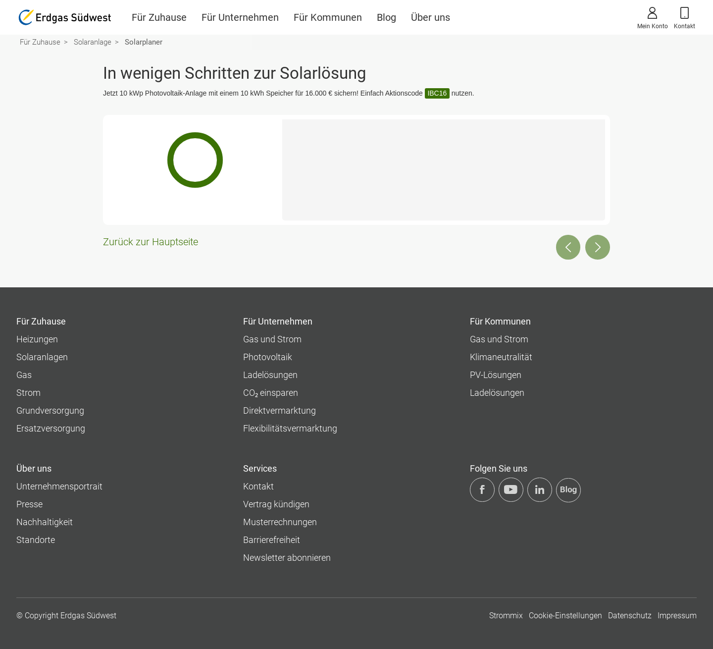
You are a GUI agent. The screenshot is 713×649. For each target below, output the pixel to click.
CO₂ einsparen (270, 392)
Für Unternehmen (240, 17)
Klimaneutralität (501, 357)
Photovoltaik (267, 357)
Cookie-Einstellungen (565, 615)
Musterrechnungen (280, 522)
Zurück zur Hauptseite (150, 242)
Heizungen (37, 339)
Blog (386, 17)
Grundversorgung (50, 410)
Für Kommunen (328, 17)
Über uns (430, 17)
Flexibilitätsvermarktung (290, 428)
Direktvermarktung (279, 410)
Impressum (677, 615)
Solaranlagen (42, 357)
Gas (24, 375)
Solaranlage (92, 42)
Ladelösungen (270, 375)
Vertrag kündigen (276, 504)
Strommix (506, 615)
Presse (29, 504)
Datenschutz (630, 615)
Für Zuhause (159, 17)
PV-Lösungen (495, 375)
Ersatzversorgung (50, 428)
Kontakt (684, 17)
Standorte (35, 540)
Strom (28, 392)
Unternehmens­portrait (59, 486)
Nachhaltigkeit (44, 522)
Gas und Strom (272, 339)
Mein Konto (652, 17)
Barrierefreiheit (271, 540)
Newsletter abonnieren (287, 557)
